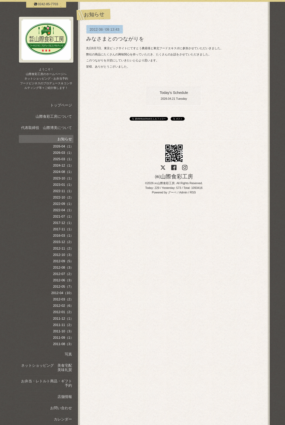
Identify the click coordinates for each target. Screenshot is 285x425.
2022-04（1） (63, 210)
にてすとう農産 (137, 48)
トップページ (61, 105)
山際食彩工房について (54, 116)
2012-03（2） (63, 299)
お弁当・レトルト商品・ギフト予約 (46, 383)
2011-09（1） (63, 337)
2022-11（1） (63, 191)
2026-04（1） (63, 146)
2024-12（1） (63, 165)
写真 (68, 354)
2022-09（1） (63, 204)
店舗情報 (64, 397)
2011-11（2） (63, 325)
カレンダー (63, 419)
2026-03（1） (63, 153)
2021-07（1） (63, 216)
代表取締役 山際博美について (46, 128)
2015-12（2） (63, 242)
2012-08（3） (63, 267)
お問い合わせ (61, 408)
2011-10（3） (63, 331)
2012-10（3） (63, 255)
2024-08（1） (63, 172)
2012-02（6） (63, 305)
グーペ (172, 192)
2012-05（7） (63, 286)
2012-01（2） (63, 312)
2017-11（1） (63, 229)
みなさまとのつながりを (115, 39)
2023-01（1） (63, 185)
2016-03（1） (63, 235)
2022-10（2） (63, 197)
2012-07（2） (63, 274)
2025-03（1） (63, 159)
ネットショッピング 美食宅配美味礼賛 (46, 367)
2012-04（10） (62, 293)
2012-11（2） (63, 248)
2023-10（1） (63, 178)
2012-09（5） (63, 261)
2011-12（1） (63, 318)
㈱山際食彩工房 (174, 176)
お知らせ (64, 139)
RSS (193, 192)
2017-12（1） (63, 223)
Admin (183, 192)
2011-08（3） (63, 344)
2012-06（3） (63, 280)
